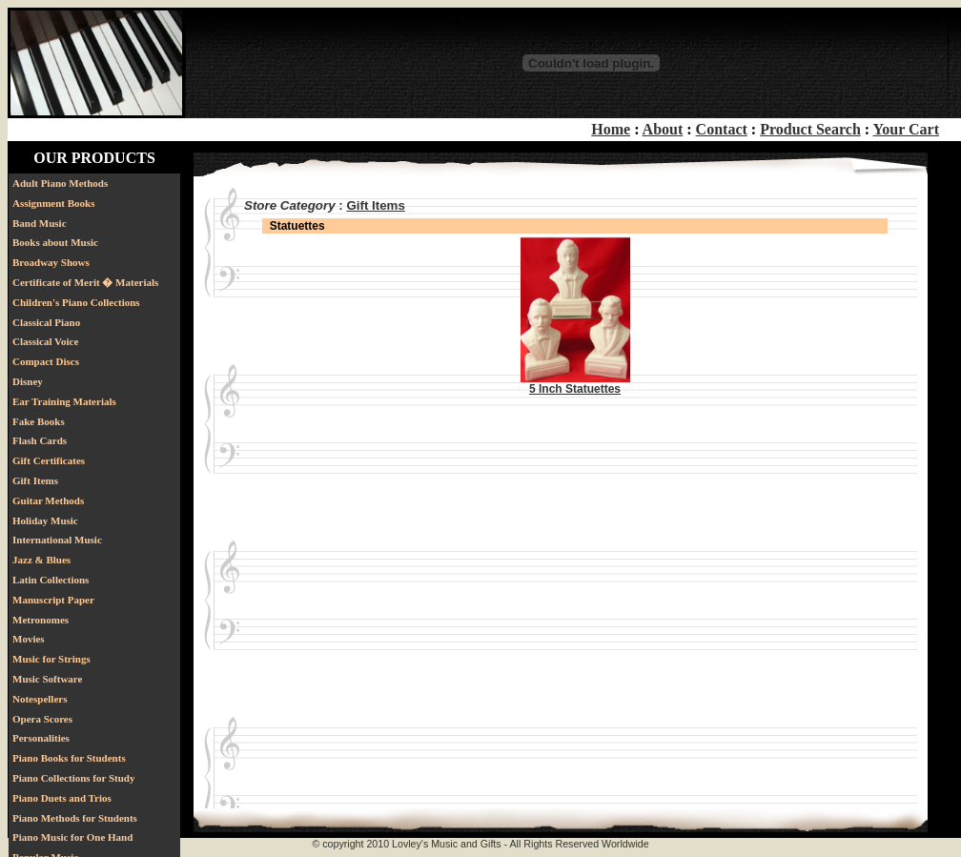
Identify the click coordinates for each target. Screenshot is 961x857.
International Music (57, 539)
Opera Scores (42, 718)
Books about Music (55, 242)
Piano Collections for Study (73, 778)
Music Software (47, 678)
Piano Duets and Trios (62, 798)
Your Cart (906, 129)
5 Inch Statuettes (575, 389)
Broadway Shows (51, 262)
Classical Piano (46, 322)
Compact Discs (45, 361)
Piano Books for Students (69, 758)
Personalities (41, 738)
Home (610, 129)
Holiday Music (45, 520)
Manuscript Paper (53, 599)
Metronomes (40, 619)
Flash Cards (39, 440)
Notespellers (39, 698)
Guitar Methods (48, 500)
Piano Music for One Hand (72, 837)
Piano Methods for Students (74, 818)
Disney (27, 381)
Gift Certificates (48, 460)
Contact (721, 129)
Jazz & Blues (41, 559)
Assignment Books (53, 203)
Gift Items (35, 480)
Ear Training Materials (64, 401)
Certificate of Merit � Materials (85, 282)
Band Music (39, 223)
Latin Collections (50, 579)
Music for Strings (51, 658)
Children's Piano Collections (76, 302)
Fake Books (38, 421)
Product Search (810, 129)
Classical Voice (45, 341)
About (663, 129)
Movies (28, 638)
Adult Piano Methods (60, 183)
